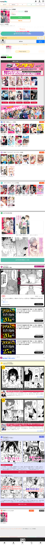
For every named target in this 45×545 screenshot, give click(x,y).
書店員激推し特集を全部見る (23, 357)
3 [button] (18, 421)
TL (22, 4)
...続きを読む (41, 469)
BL (31, 4)
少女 (6, 7)
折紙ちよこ (13, 13)
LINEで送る (9, 57)
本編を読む (20, 20)
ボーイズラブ (10, 7)
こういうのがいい (5, 439)
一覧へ (41, 122)
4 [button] (20, 421)
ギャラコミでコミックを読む (22, 33)
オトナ (40, 4)
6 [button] (24, 421)
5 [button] (22, 421)
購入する (40, 41)
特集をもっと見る (39, 266)
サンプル (20, 17)
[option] (12, 377)
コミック (2, 7)
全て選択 (3, 41)
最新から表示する (40, 37)
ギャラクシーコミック (5, 528)
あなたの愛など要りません (7, 475)
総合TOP (4, 4)
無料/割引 (13, 4)
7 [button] (26, 421)
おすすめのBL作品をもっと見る (22, 259)
